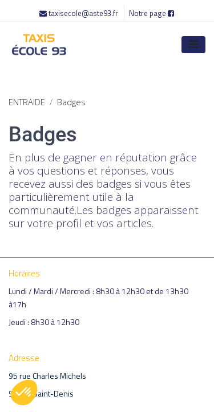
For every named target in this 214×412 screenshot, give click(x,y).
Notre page (151, 13)
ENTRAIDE (27, 102)
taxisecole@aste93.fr (79, 13)
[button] (24, 392)
